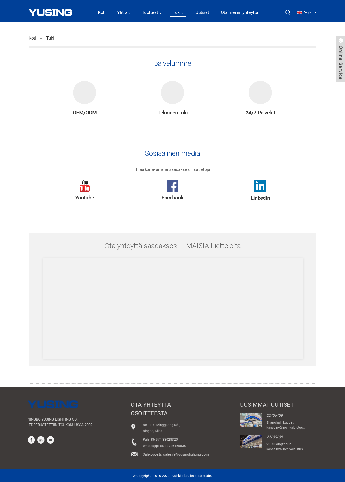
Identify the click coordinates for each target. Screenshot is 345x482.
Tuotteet (151, 10)
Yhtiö (123, 10)
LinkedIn (260, 197)
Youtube (84, 197)
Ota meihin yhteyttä (239, 10)
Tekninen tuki (172, 112)
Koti (101, 10)
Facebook (172, 197)
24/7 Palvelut (260, 112)
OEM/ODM (85, 112)
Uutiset (202, 10)
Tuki (178, 10)
